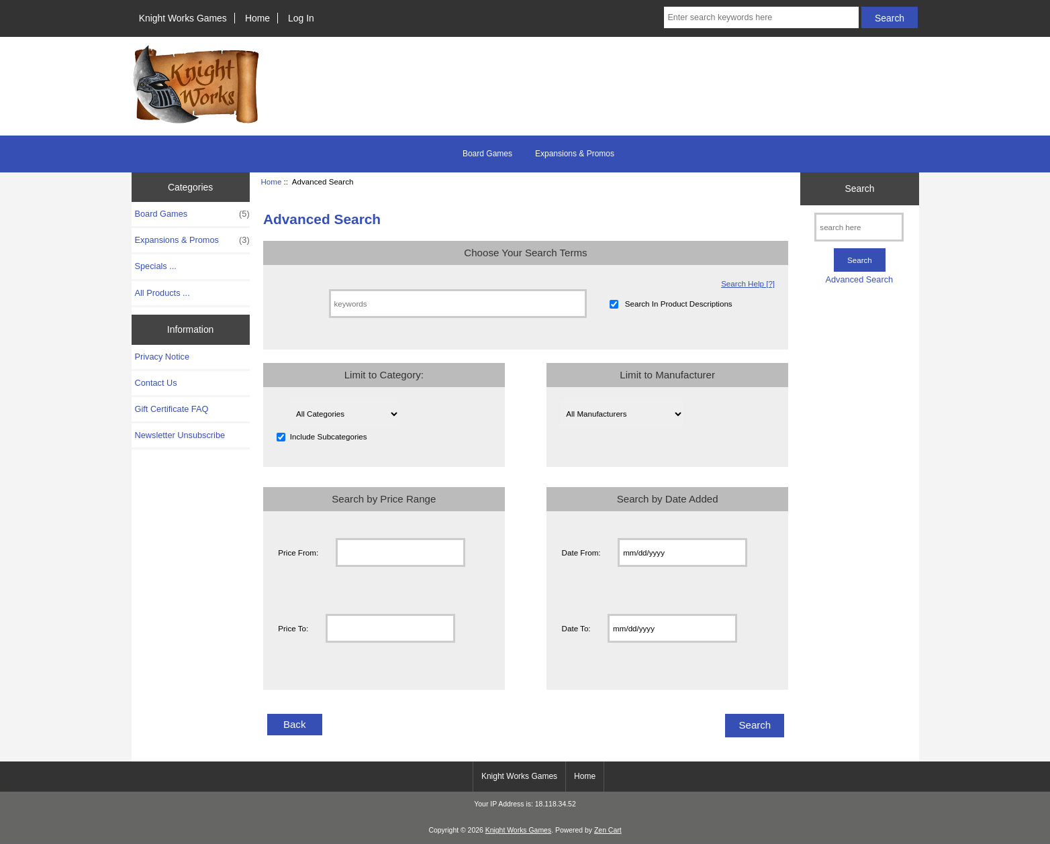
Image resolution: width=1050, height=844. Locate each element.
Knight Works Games (183, 18)
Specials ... (156, 266)
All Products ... (162, 293)
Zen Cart (608, 830)
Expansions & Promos (574, 153)
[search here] (859, 227)
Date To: (576, 628)
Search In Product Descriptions (678, 303)
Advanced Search (860, 279)
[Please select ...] (344, 414)
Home (257, 18)
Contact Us (156, 383)
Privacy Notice (162, 357)
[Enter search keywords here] (761, 17)
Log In (301, 18)
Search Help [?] (748, 283)
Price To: (293, 628)
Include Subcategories (328, 437)
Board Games (487, 153)
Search (859, 188)
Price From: (298, 552)
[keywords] (458, 303)
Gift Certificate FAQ (172, 409)
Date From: (581, 552)
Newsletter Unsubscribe (180, 435)
